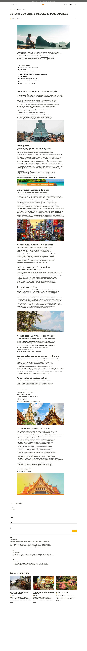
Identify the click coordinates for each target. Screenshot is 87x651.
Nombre (11, 517)
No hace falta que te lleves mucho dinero (27, 73)
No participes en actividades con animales (28, 78)
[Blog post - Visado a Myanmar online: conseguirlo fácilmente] (43, 590)
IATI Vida (68, 1)
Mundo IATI (65, 4)
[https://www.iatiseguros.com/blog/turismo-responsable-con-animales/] (25, 350)
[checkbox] (10, 528)
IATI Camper (74, 1)
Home (11, 10)
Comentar (74, 531)
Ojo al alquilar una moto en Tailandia (26, 71)
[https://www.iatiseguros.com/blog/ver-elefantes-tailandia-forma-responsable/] (29, 351)
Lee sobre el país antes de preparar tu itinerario (29, 80)
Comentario (12, 508)
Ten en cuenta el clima (23, 76)
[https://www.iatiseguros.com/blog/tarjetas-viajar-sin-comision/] (41, 263)
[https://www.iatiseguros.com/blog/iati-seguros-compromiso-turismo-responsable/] (30, 347)
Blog (75, 4)
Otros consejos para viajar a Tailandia (27, 84)
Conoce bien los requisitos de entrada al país (28, 68)
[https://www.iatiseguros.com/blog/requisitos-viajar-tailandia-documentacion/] (25, 468)
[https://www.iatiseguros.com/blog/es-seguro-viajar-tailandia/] (24, 470)
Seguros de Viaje (14, 4)
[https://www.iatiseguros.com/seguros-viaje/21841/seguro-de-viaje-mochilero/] (53, 108)
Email (11, 523)
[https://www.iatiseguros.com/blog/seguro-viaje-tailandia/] (23, 106)
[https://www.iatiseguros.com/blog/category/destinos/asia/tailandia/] (44, 57)
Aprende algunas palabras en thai (26, 82)
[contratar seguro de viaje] (40, 182)
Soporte (70, 4)
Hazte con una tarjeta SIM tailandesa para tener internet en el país (33, 75)
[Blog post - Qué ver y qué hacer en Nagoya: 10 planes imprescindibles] (20, 590)
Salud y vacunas (22, 69)
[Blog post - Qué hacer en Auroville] (66, 589)
